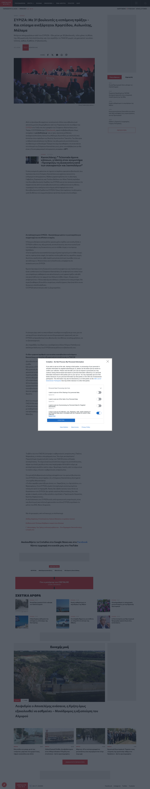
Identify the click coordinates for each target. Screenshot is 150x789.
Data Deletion (64, 427)
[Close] (108, 362)
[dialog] (75, 394)
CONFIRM (61, 420)
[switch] (98, 392)
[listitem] (75, 388)
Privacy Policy (86, 427)
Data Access (75, 427)
